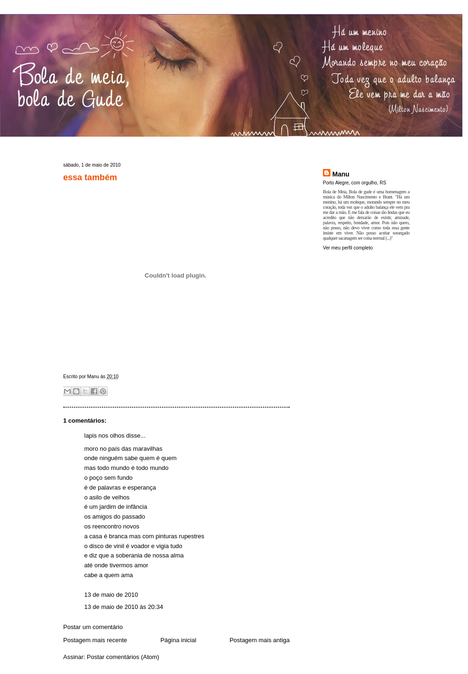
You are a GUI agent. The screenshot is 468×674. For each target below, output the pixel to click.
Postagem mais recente (95, 640)
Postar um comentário (93, 626)
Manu (341, 174)
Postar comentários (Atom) (123, 656)
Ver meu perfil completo (348, 247)
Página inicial (179, 640)
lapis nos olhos (104, 435)
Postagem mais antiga (259, 640)
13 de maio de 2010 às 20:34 (123, 606)
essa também (90, 177)
